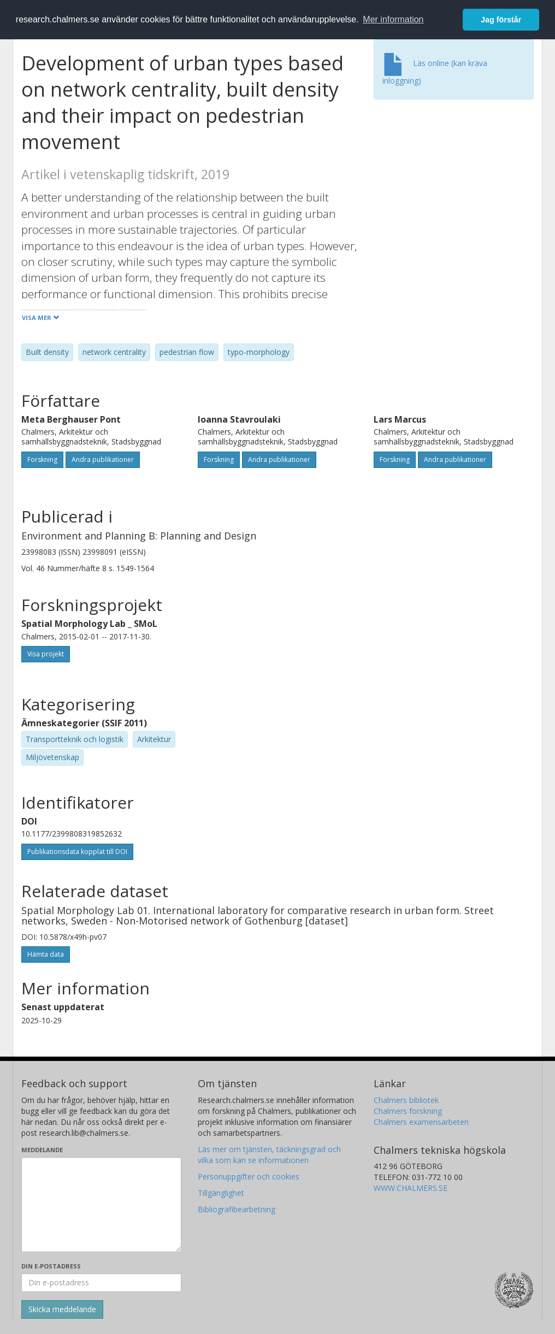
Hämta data (45, 954)
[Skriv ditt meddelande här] (101, 1204)
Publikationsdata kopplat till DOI (77, 851)
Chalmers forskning (408, 1111)
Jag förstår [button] (501, 19)
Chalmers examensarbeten (421, 1122)
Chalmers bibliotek (406, 1100)
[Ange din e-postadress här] (101, 1282)
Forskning (42, 459)
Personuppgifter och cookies (248, 1176)
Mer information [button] (393, 19)
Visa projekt (45, 654)
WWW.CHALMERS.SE (410, 1188)
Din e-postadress (51, 1266)
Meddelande (42, 1150)
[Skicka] (62, 1309)
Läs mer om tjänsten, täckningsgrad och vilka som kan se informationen (269, 1154)
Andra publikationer (103, 459)
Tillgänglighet (221, 1193)
